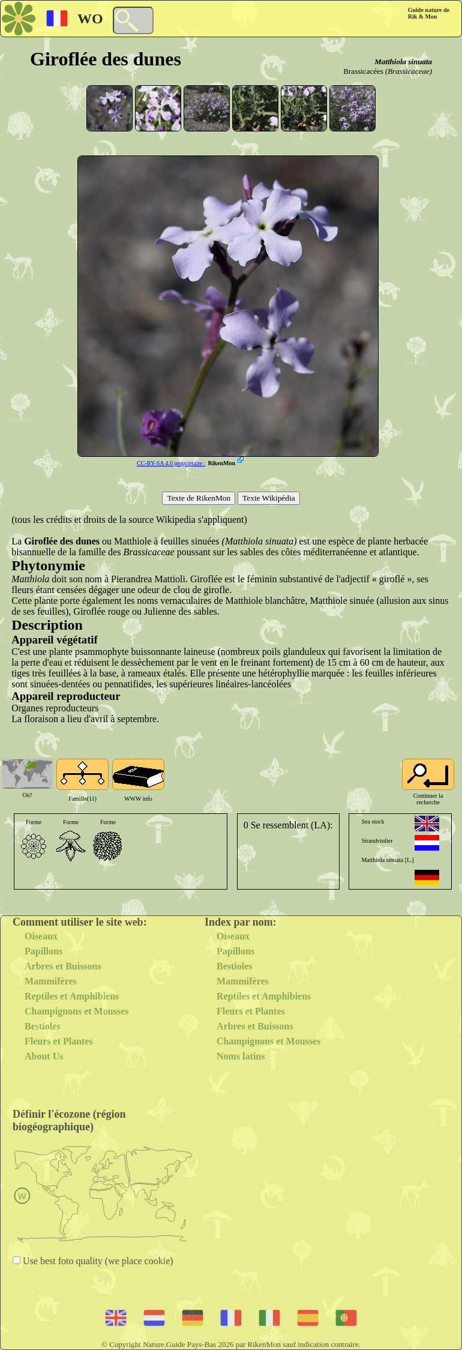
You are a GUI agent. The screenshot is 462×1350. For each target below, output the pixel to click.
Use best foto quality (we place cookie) (96, 1261)
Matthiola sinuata (403, 61)
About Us (44, 1056)
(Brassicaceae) (408, 71)
